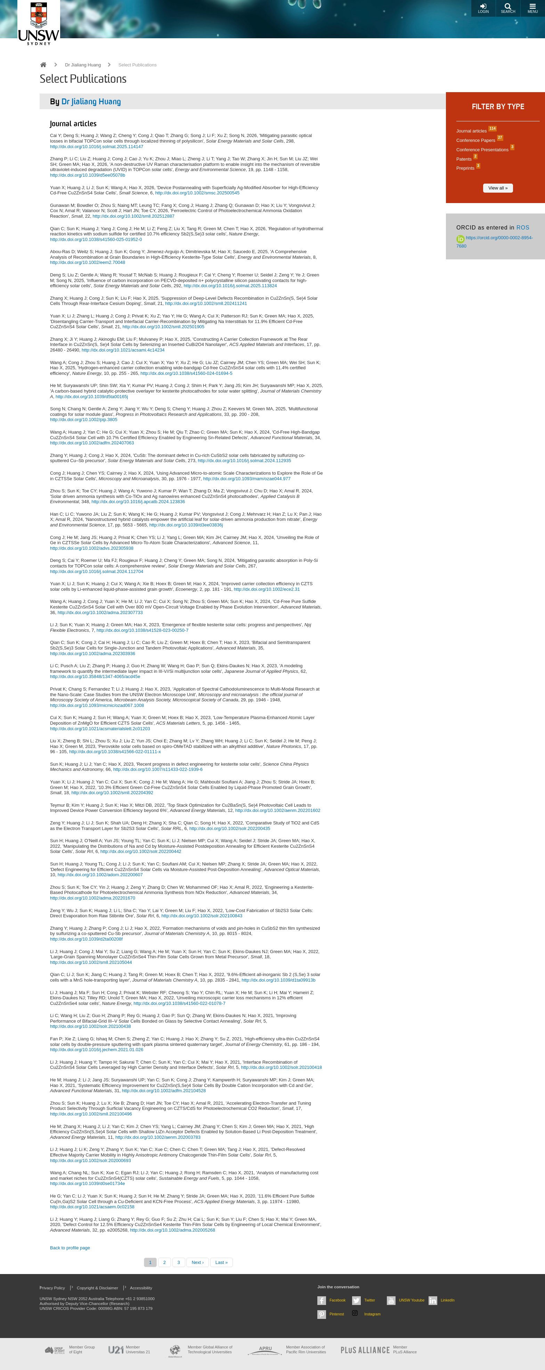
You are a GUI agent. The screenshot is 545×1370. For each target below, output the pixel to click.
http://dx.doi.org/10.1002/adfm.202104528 (164, 1090)
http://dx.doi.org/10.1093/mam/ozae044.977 (247, 478)
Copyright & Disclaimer (97, 1288)
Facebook (337, 1300)
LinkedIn (448, 1300)
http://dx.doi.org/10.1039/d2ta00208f (86, 939)
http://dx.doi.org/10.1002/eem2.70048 (87, 262)
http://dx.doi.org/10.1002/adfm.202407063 (92, 442)
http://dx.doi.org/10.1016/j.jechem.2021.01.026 (96, 1049)
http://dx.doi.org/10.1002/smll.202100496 (91, 1114)
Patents (466, 159)
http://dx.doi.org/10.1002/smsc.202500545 (197, 192)
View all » (497, 188)
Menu (533, 8)
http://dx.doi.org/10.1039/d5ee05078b (87, 175)
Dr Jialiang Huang (83, 64)
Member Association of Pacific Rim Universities (306, 1349)
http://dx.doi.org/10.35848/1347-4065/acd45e (95, 676)
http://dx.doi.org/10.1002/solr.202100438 (90, 1026)
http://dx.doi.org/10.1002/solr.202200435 (229, 828)
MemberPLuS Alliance (405, 1349)
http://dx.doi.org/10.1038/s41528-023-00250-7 (143, 630)
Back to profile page (70, 1247)
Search (508, 8)
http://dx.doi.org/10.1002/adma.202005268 (172, 1230)
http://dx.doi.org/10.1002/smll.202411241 (206, 303)
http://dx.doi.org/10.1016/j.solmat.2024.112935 (244, 460)
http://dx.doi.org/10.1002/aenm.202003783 (158, 1137)
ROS (523, 228)
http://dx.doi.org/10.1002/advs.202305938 (91, 548)
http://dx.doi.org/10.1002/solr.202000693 (90, 1160)
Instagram (372, 1314)
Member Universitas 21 (138, 1349)
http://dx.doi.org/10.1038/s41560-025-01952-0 (96, 239)
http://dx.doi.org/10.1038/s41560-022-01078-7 (179, 1003)
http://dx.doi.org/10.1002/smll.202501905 (163, 326)
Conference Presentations (484, 149)
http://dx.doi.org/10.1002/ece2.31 (267, 589)
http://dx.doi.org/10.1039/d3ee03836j (186, 524)
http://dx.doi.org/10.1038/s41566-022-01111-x (115, 751)
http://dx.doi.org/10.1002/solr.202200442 (140, 851)
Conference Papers (479, 140)
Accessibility (141, 1288)
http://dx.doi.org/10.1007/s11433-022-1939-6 (158, 769)
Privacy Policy (52, 1288)
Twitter (369, 1300)
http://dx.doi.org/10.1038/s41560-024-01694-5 (186, 373)
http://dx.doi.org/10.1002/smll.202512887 (133, 216)
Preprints (467, 168)
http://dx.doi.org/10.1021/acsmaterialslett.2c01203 (100, 728)
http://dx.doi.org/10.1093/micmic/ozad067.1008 (97, 705)
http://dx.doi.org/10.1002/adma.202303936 (92, 653)
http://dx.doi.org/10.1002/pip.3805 (83, 419)
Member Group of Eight (82, 1349)
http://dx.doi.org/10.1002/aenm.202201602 (277, 810)
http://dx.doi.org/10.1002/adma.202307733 (100, 612)
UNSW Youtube (411, 1300)
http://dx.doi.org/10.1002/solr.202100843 (201, 915)
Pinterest (337, 1314)
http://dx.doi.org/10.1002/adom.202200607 (100, 874)
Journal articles (475, 131)
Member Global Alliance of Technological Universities (210, 1349)
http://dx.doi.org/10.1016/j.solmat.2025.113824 (230, 285)
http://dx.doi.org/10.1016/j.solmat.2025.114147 (96, 146)
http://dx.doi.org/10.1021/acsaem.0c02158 (92, 1206)
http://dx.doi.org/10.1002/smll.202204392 (112, 792)
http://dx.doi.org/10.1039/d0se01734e (87, 1183)
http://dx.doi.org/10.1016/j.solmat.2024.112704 (96, 571)
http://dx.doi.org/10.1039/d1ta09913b (279, 980)
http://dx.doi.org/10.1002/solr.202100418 (281, 1067)
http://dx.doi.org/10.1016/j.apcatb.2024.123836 (138, 501)
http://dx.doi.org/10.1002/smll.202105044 (91, 962)
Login (483, 8)
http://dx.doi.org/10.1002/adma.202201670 (92, 898)
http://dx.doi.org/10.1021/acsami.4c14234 (123, 350)
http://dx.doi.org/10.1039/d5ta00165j (92, 396)
